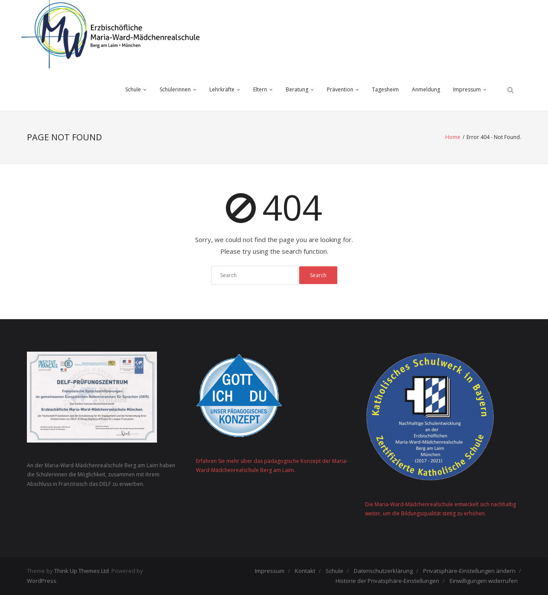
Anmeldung (426, 89)
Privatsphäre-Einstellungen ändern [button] (469, 571)
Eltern (260, 89)
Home (452, 137)
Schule (133, 89)
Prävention (340, 89)
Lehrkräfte (222, 89)
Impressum (467, 89)
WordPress (41, 581)
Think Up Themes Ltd (81, 571)
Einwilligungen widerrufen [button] (484, 581)
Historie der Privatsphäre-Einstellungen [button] (387, 581)
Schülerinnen (175, 89)
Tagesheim (385, 89)
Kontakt (305, 571)
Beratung (297, 89)
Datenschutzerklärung (383, 571)
